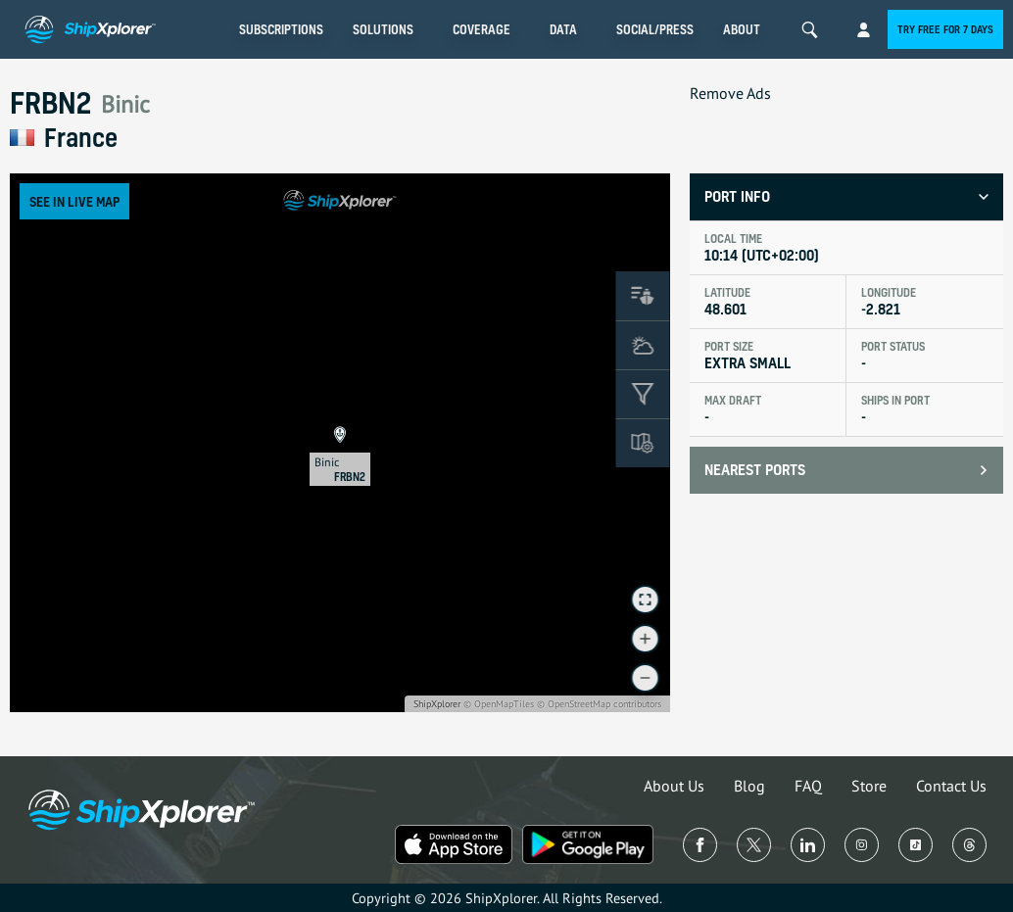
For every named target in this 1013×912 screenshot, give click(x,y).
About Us (674, 785)
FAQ (808, 785)
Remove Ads (730, 93)
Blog (749, 785)
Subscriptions (281, 29)
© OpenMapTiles (498, 703)
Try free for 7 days (945, 29)
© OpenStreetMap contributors (599, 703)
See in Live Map (74, 201)
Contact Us (951, 785)
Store (869, 785)
